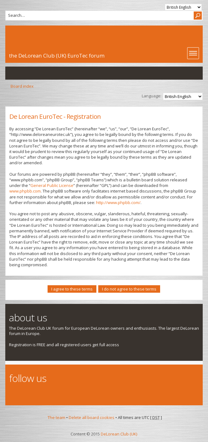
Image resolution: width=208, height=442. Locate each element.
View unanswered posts (13, 73)
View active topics (25, 73)
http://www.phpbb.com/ (118, 202)
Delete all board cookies (91, 417)
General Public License (51, 185)
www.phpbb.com (25, 191)
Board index (22, 86)
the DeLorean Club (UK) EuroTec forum (56, 55)
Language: (151, 96)
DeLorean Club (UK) (119, 434)
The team (56, 417)
